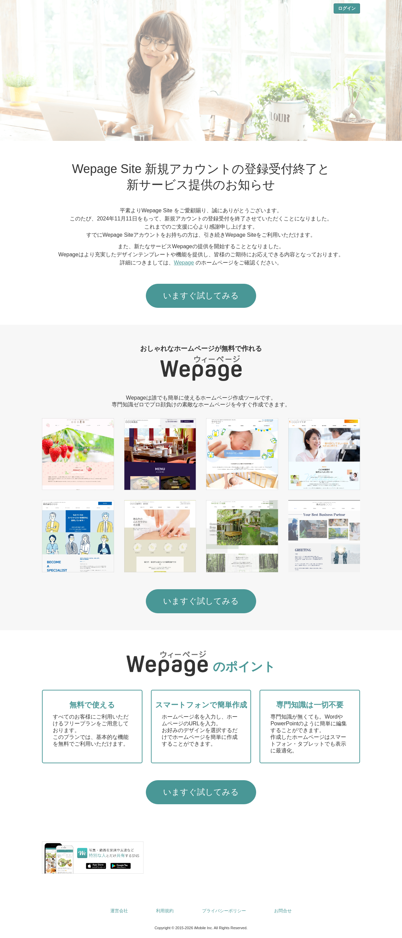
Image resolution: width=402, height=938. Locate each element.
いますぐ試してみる (201, 295)
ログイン (347, 8)
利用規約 (165, 910)
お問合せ (283, 910)
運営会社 (119, 910)
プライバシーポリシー (224, 910)
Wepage (184, 262)
